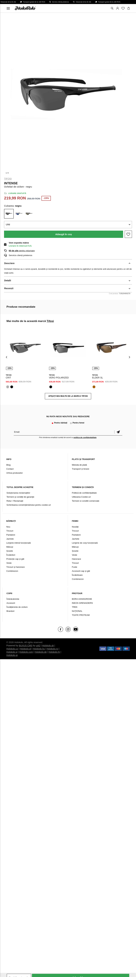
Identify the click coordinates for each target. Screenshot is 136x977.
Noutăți (75, 527)
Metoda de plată (79, 465)
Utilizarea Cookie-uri (81, 497)
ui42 (38, 645)
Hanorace (76, 559)
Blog (8, 465)
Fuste (74, 567)
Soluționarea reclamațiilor (18, 493)
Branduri (10, 611)
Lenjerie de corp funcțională (85, 543)
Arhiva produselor (14, 473)
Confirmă (118, 432)
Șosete (9, 551)
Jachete (10, 539)
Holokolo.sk (48, 645)
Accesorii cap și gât (81, 571)
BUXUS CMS (25, 645)
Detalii (7, 280)
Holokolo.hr (54, 652)
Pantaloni (10, 535)
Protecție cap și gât (15, 559)
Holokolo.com (26, 652)
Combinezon (12, 571)
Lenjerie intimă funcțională (18, 543)
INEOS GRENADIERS (82, 603)
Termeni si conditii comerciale (85, 501)
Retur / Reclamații (14, 501)
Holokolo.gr (12, 655)
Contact (10, 469)
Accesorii (10, 603)
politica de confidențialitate (85, 437)
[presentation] (6, 357)
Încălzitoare (77, 575)
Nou (8, 527)
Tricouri (9, 531)
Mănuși (9, 547)
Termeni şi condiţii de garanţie (20, 497)
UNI (8, 224)
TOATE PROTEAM (81, 615)
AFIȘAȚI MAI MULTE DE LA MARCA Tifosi (68, 396)
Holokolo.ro (52, 648)
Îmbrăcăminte (12, 599)
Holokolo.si (11, 652)
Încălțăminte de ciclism (17, 607)
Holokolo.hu (39, 648)
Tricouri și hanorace (15, 567)
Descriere (9, 263)
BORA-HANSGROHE (82, 599)
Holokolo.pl (25, 648)
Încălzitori (10, 555)
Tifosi (8, 178)
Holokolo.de (41, 652)
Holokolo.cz (12, 648)
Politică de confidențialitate (84, 493)
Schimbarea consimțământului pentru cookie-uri (28, 505)
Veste (9, 563)
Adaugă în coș (63, 234)
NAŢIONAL (77, 611)
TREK (75, 607)
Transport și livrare (80, 469)
